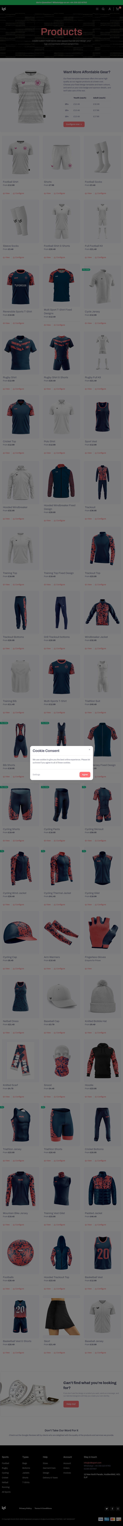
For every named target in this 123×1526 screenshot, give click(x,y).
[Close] (89, 749)
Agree (85, 775)
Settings (36, 775)
